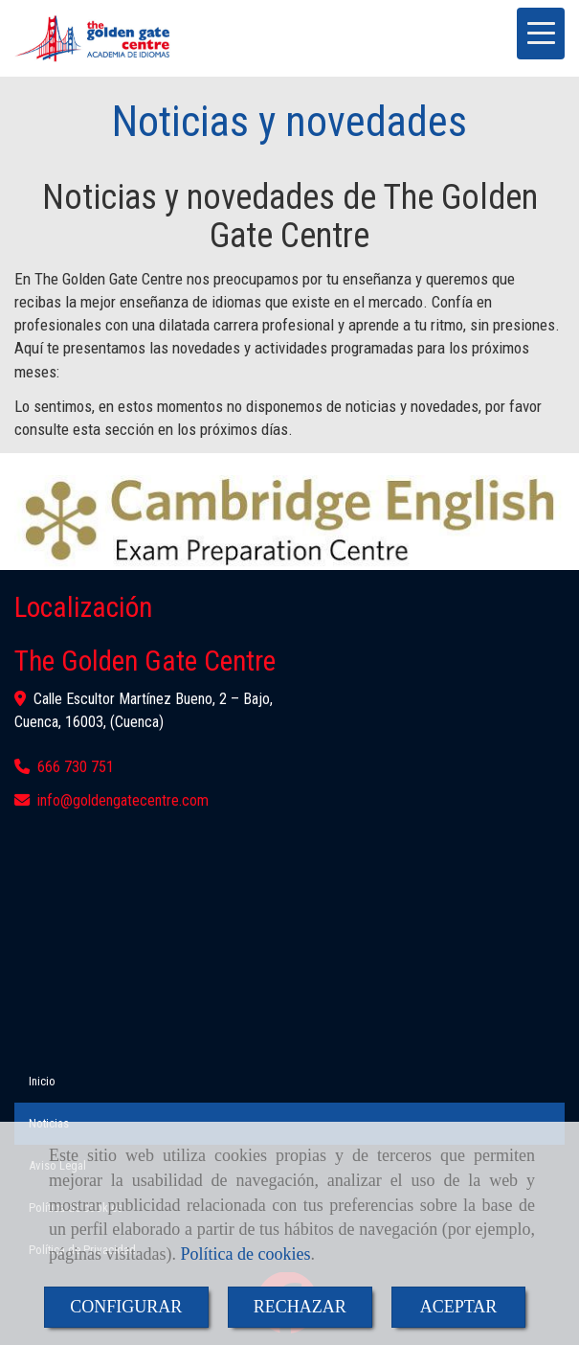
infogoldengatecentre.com (123, 800)
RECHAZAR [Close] (300, 1306)
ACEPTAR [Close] (459, 1306)
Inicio (42, 1081)
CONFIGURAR (126, 1306)
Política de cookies (245, 1254)
